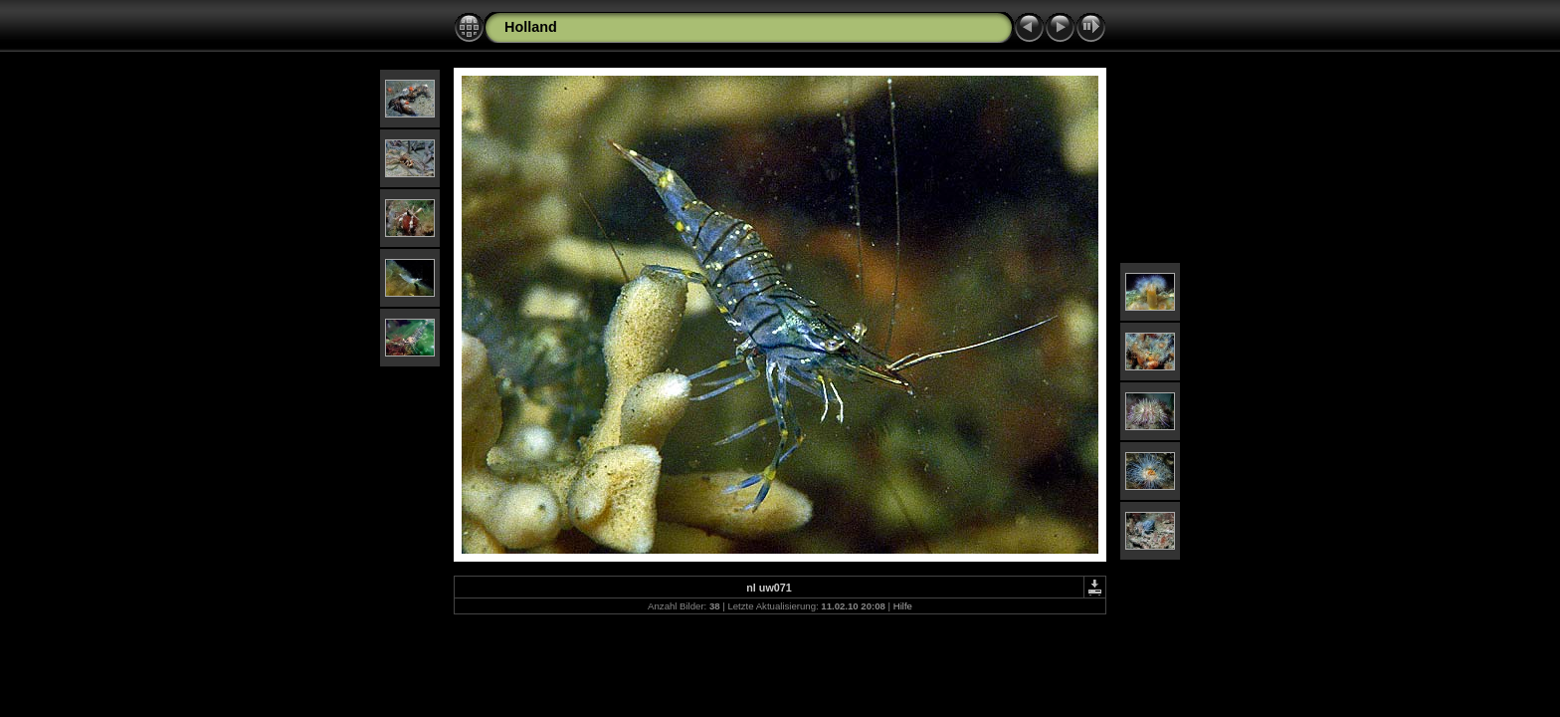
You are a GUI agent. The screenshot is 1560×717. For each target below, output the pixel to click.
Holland (530, 27)
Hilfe (902, 605)
